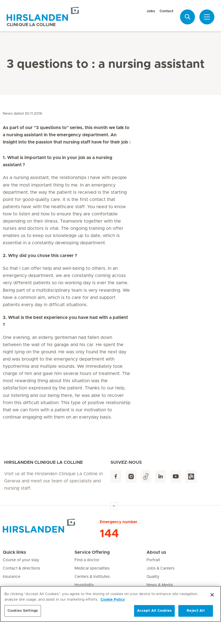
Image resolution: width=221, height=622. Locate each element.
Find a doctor (86, 560)
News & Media (160, 585)
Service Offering (92, 552)
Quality (153, 577)
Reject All (195, 614)
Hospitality (84, 585)
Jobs (151, 11)
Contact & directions (21, 568)
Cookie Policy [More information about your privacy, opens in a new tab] (113, 602)
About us (156, 552)
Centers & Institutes (92, 577)
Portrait (153, 560)
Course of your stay (21, 560)
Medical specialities (92, 568)
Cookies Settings (22, 614)
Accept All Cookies (154, 614)
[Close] (212, 598)
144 (109, 533)
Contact (166, 11)
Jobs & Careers (160, 568)
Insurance (11, 577)
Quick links (14, 552)
